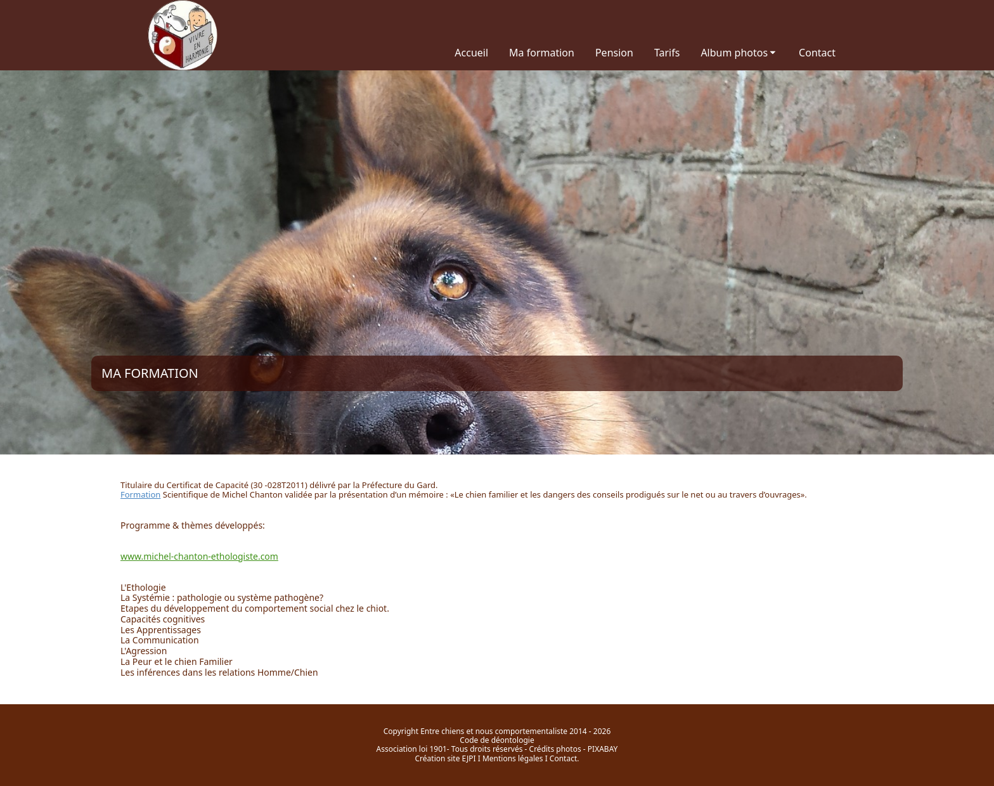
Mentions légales (512, 758)
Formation (140, 494)
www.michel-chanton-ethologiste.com (199, 556)
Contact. (564, 758)
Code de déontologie (497, 740)
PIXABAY (603, 749)
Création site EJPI (445, 758)
